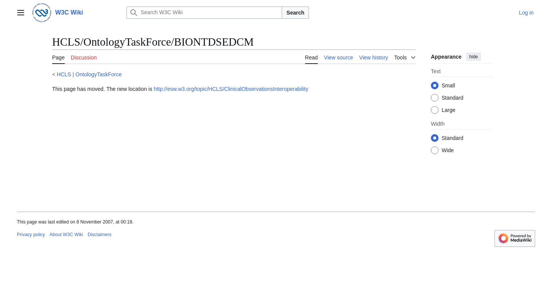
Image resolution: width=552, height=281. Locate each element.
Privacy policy (31, 234)
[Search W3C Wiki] (204, 13)
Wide (448, 150)
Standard (452, 98)
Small (448, 85)
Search (295, 13)
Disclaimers (100, 234)
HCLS (64, 74)
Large (448, 110)
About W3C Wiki (66, 234)
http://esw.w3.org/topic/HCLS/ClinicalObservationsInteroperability (231, 89)
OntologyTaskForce (99, 74)
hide (473, 56)
